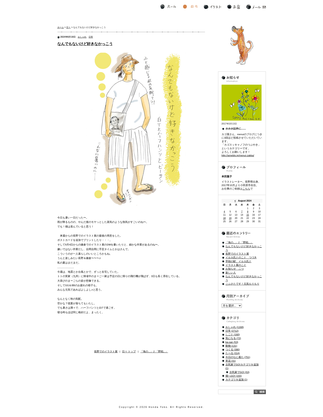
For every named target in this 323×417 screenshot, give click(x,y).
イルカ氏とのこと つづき (241, 257)
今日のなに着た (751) (237, 357)
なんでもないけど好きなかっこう (85, 44)
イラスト (212, 6)
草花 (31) (230, 361)
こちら (246, 188)
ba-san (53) (231, 342)
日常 (91, 37)
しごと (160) (232, 334)
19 (230, 218)
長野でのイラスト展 (106, 351)
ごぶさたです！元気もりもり (242, 283)
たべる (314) (232, 353)
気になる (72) (233, 338)
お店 (233, 6)
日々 (190, 6)
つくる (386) (232, 349)
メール (256, 6)
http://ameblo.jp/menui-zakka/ (238, 155)
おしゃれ (82, 37)
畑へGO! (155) (233, 376)
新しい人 (230, 272)
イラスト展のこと (235, 265)
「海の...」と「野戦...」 (154, 351)
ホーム (168, 6)
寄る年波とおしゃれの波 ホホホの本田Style (86, 11)
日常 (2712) (232, 331)
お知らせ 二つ (234, 268)
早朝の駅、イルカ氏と (238, 261)
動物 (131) (231, 346)
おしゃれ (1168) (234, 327)
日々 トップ (129, 351)
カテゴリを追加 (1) (236, 379)
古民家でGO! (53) (239, 372)
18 (224, 218)
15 (248, 215)
